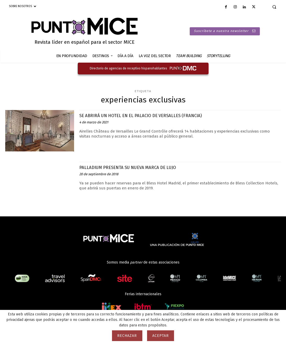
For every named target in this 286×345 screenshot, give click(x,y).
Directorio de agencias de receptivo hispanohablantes (128, 68)
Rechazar (127, 335)
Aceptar (160, 335)
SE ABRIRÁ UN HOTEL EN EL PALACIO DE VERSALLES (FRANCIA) (148, 115)
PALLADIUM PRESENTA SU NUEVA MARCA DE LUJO (134, 167)
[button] (274, 6)
